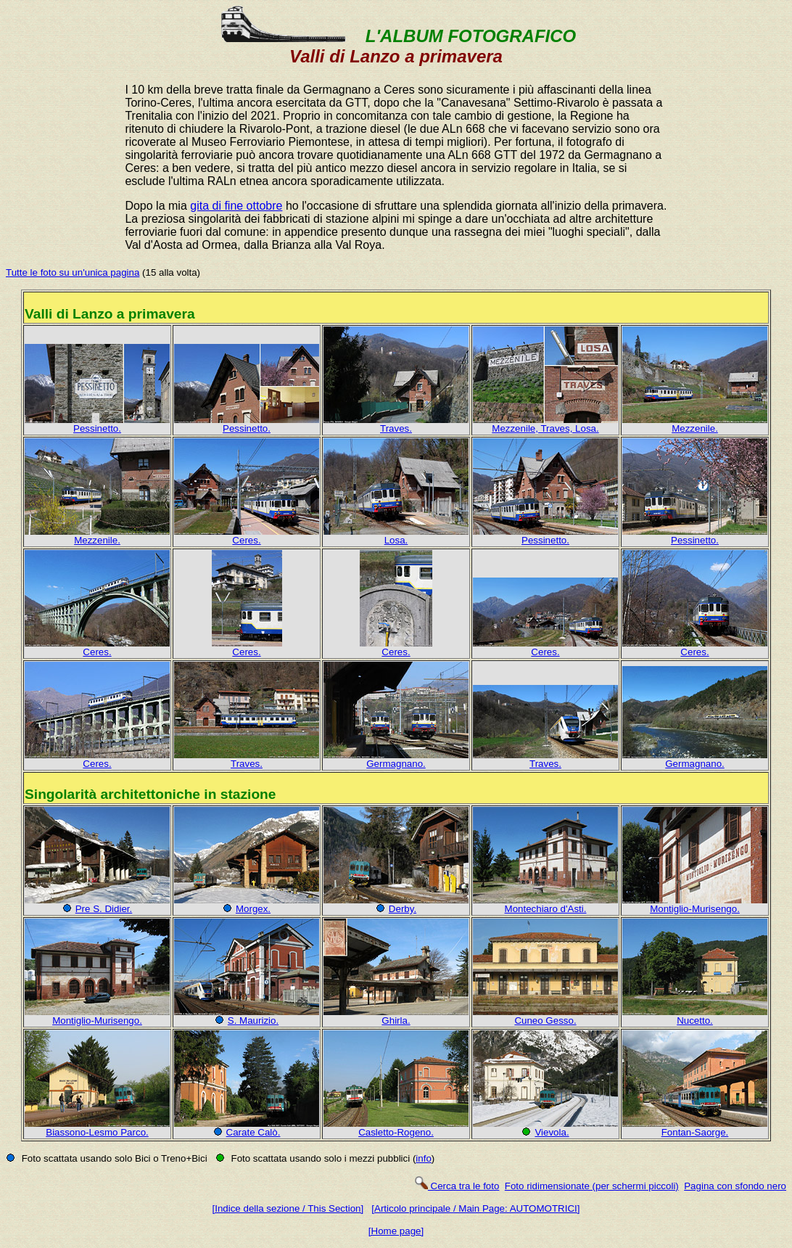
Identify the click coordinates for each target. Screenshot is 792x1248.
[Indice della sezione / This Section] (288, 1208)
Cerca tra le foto (456, 1186)
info (424, 1158)
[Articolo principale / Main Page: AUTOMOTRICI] (475, 1208)
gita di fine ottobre (236, 206)
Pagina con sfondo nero (735, 1186)
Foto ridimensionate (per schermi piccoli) (592, 1186)
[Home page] (396, 1231)
